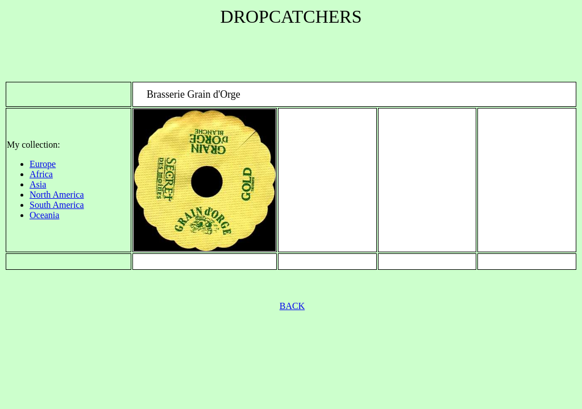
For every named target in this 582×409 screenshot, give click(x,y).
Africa (41, 174)
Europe (43, 164)
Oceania (44, 215)
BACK (292, 306)
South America (57, 205)
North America (57, 194)
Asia (38, 184)
